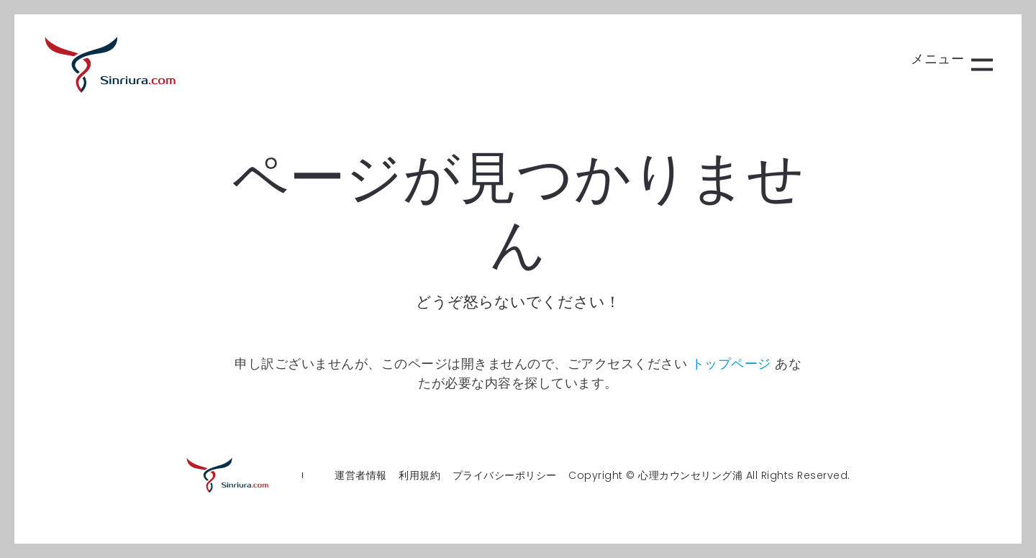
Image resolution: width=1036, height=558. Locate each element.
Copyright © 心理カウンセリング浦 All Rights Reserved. (709, 475)
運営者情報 (361, 475)
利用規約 (419, 475)
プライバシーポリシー (505, 475)
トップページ (731, 363)
